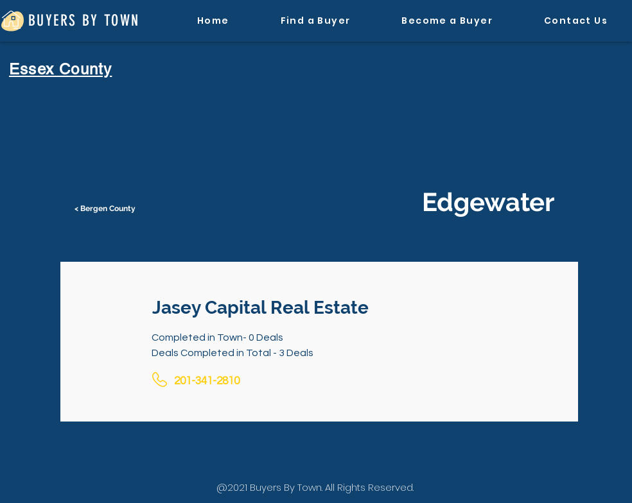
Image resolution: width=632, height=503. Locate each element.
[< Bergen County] (106, 208)
